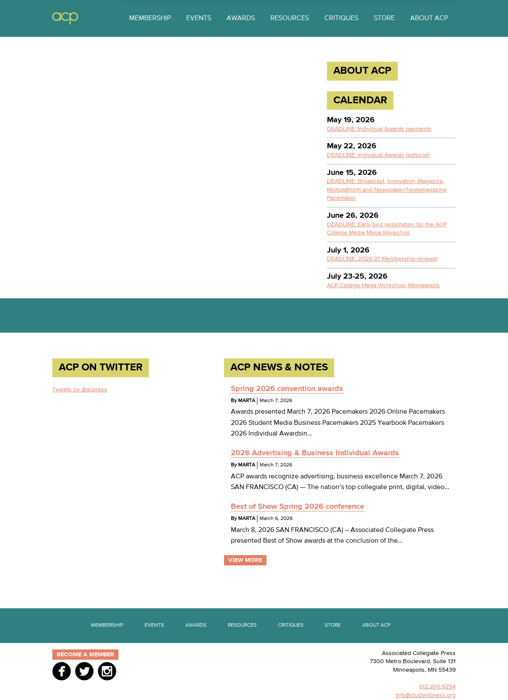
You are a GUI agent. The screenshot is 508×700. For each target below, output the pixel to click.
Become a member (85, 655)
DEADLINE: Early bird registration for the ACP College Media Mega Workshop (387, 229)
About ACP (429, 18)
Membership (150, 18)
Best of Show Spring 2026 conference (297, 507)
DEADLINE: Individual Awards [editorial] (378, 155)
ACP (65, 18)
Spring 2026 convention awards (287, 389)
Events (198, 18)
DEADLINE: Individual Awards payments (379, 129)
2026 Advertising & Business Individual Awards (315, 453)
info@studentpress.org (426, 695)
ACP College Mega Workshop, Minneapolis (383, 285)
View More (245, 560)
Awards (241, 18)
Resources (289, 18)
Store (384, 18)
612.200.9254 (437, 687)
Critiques (341, 18)
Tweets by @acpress (79, 390)
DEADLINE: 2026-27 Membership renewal (382, 259)
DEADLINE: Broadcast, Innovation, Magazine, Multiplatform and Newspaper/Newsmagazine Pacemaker (387, 189)
